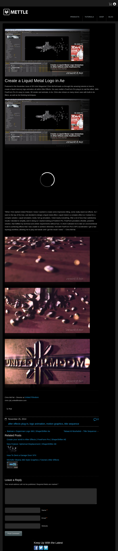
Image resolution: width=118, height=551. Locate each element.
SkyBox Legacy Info (98, 528)
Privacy (93, 523)
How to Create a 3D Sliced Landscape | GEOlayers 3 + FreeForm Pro (95, 56)
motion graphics (48, 386)
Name (44, 463)
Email (44, 470)
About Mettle (95, 505)
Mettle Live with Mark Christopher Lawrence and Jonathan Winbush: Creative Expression (96, 82)
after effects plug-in (17, 386)
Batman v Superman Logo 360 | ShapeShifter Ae (25, 396)
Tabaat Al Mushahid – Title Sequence (59, 393)
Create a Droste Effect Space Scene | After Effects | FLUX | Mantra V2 (96, 74)
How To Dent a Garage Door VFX (48, 406)
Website (45, 478)
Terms (92, 514)
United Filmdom (31, 360)
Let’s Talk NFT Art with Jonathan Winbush (96, 51)
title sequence (63, 386)
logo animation (33, 386)
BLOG (110, 17)
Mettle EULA (95, 519)
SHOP (101, 17)
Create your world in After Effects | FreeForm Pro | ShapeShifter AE (13, 407)
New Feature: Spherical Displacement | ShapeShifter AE (30, 407)
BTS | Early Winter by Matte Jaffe (92, 62)
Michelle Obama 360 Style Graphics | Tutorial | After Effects (66, 408)
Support (93, 509)
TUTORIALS (90, 17)
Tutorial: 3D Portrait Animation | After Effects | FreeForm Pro (94, 103)
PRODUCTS (75, 17)
